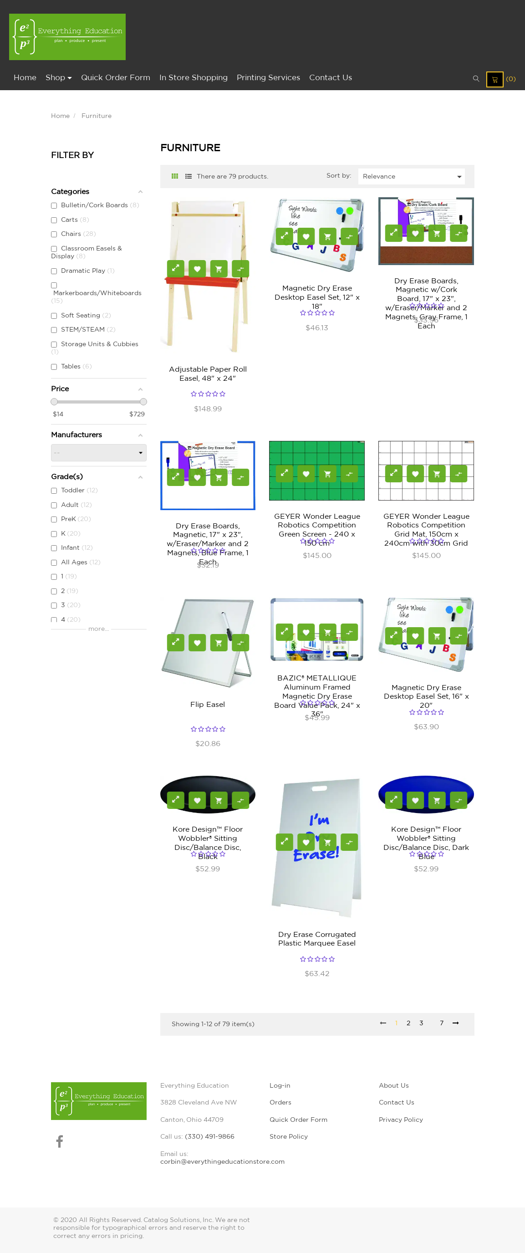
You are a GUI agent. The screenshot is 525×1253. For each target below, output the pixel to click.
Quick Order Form (298, 1120)
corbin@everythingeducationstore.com (222, 1162)
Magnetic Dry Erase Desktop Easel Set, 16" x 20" (426, 697)
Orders (280, 1103)
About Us (394, 1086)
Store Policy (289, 1137)
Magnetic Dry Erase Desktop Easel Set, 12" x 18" (317, 297)
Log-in (280, 1086)
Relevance (414, 176)
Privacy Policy (401, 1120)
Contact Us (396, 1103)
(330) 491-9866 (209, 1137)
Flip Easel (207, 704)
